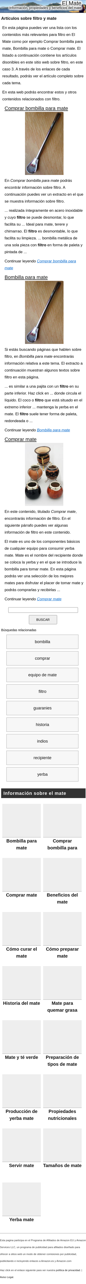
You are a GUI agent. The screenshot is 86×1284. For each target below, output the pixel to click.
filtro (42, 691)
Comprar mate (21, 439)
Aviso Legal (6, 1277)
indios (42, 741)
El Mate (71, 3)
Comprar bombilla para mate (36, 108)
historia (42, 724)
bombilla (42, 641)
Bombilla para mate (26, 277)
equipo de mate (42, 675)
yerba (42, 774)
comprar (42, 658)
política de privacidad (68, 1270)
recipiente (42, 757)
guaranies (42, 708)
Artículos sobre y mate (29, 18)
